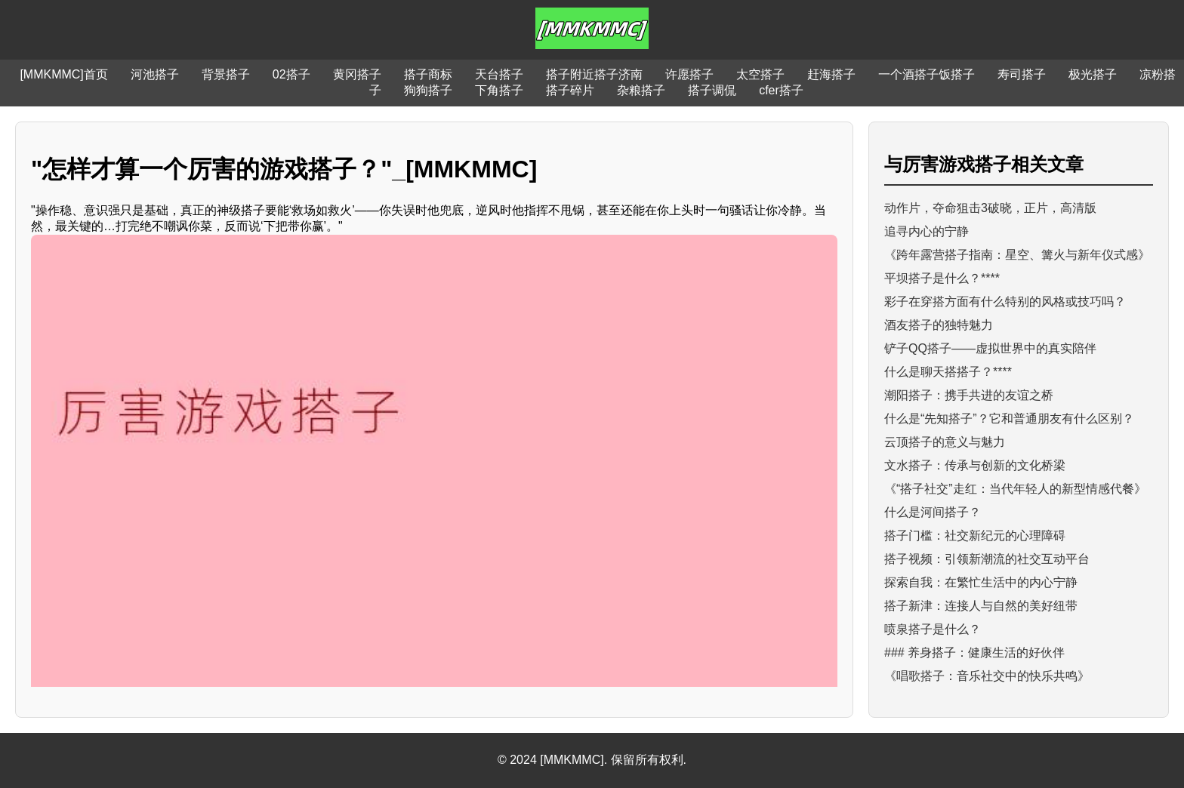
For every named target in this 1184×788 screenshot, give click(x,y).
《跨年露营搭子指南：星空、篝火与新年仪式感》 (1017, 254)
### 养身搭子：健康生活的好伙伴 (974, 652)
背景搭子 (226, 74)
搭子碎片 (570, 90)
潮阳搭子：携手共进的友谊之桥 (968, 395)
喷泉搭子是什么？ (932, 629)
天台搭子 (499, 74)
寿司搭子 (1021, 74)
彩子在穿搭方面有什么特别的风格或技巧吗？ (1005, 301)
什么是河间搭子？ (932, 512)
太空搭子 (760, 74)
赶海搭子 (831, 74)
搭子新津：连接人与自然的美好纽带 (981, 605)
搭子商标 (428, 74)
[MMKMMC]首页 (63, 74)
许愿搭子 (689, 74)
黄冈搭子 (357, 74)
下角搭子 (499, 90)
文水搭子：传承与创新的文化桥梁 (974, 465)
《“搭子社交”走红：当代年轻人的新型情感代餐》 (1015, 488)
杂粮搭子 (641, 90)
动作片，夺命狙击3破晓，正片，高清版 (990, 208)
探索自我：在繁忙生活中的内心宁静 (981, 582)
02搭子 (291, 74)
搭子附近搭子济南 (594, 74)
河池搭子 (155, 74)
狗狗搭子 (428, 90)
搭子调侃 (712, 90)
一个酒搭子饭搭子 (926, 74)
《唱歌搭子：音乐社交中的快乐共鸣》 (987, 675)
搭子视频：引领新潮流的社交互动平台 (987, 559)
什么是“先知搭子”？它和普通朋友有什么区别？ (1009, 418)
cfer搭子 (781, 90)
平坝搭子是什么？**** (942, 278)
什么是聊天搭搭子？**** (948, 371)
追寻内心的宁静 (926, 231)
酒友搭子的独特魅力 (938, 325)
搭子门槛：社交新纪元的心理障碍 (974, 535)
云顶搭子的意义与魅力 (944, 442)
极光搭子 (1092, 74)
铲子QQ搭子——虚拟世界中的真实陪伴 (990, 348)
